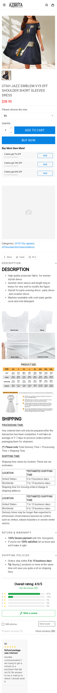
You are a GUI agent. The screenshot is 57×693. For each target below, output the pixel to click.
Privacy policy (9, 599)
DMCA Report (21, 679)
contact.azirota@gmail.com (16, 586)
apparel (30, 210)
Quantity (6, 123)
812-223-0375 (9, 582)
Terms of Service (11, 605)
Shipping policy (10, 610)
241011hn (20, 210)
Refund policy (9, 615)
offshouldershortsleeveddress (18, 213)
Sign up (47, 666)
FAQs (5, 636)
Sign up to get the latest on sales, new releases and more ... (27, 658)
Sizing (5, 641)
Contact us (7, 630)
